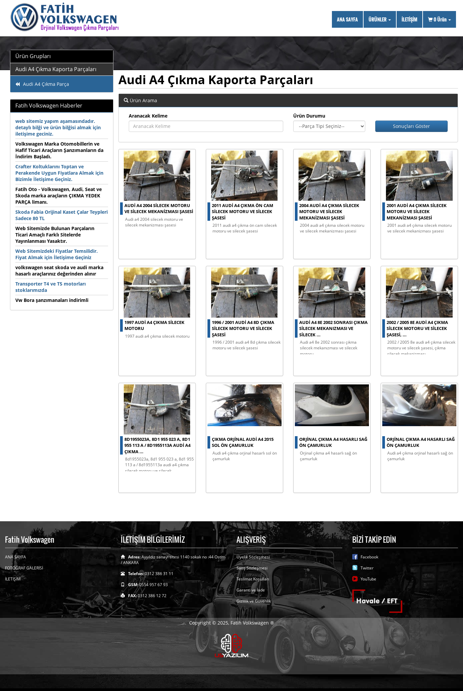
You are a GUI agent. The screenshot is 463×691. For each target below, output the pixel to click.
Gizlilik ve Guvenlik (254, 601)
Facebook (369, 557)
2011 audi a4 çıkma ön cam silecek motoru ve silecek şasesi (242, 211)
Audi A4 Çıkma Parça (42, 84)
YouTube (368, 579)
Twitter (367, 568)
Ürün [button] (439, 19)
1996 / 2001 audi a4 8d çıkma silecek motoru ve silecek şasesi (243, 328)
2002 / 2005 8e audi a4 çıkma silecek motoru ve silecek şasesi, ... (417, 328)
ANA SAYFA (347, 19)
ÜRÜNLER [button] (380, 19)
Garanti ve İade (251, 590)
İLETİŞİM (409, 19)
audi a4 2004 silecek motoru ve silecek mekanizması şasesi (158, 208)
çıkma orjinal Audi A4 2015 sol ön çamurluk (243, 442)
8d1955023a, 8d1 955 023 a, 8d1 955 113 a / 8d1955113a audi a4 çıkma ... (157, 445)
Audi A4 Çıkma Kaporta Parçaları (55, 69)
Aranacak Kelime (148, 116)
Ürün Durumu (309, 116)
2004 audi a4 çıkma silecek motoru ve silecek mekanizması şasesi (329, 211)
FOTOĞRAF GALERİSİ (24, 568)
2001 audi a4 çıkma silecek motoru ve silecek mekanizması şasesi (417, 211)
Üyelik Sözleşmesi (253, 557)
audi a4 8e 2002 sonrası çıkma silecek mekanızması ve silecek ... (333, 328)
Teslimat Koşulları (253, 579)
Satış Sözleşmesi (252, 568)
